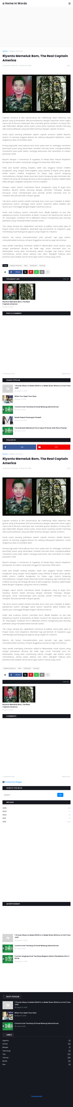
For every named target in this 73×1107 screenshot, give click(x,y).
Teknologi (36, 1051)
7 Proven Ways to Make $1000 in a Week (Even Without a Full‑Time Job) (42, 387)
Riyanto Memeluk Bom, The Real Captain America (16, 303)
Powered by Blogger (12, 782)
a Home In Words (14, 3)
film (36, 1064)
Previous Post (9, 373)
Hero (25, 266)
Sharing (42, 266)
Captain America (16, 51)
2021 (36, 818)
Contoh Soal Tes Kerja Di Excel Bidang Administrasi (37, 407)
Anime (36, 1044)
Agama (36, 1040)
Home (4, 51)
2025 (36, 808)
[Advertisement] (36, 26)
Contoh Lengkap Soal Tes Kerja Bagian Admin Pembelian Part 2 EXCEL (42, 957)
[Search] (30, 795)
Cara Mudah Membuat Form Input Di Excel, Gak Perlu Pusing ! (41, 428)
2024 (36, 811)
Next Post (65, 373)
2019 (36, 821)
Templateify (36, 1096)
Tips (36, 1054)
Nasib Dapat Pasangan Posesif (28, 417)
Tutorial (36, 1057)
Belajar (36, 1047)
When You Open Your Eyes (25, 396)
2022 (36, 815)
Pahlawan (33, 266)
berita (36, 1061)
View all (66, 279)
